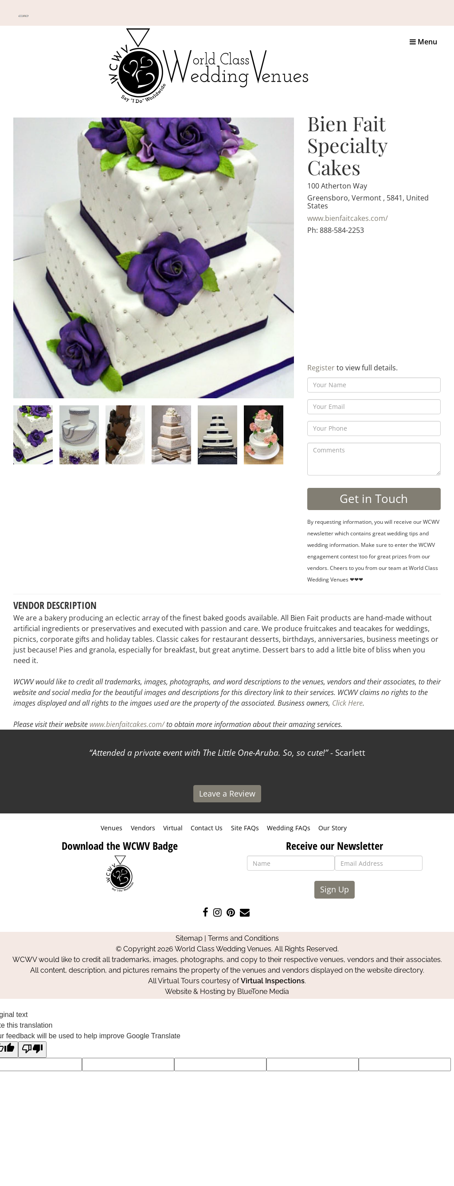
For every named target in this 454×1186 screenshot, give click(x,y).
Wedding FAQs (288, 828)
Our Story (332, 828)
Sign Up (334, 889)
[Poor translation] (32, 1049)
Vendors (143, 828)
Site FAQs (245, 828)
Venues (111, 828)
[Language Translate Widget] (23, 16)
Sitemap (189, 938)
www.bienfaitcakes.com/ (347, 218)
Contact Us (207, 828)
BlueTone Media (263, 991)
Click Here (347, 703)
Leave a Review (227, 793)
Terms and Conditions (243, 938)
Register (321, 368)
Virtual (173, 828)
